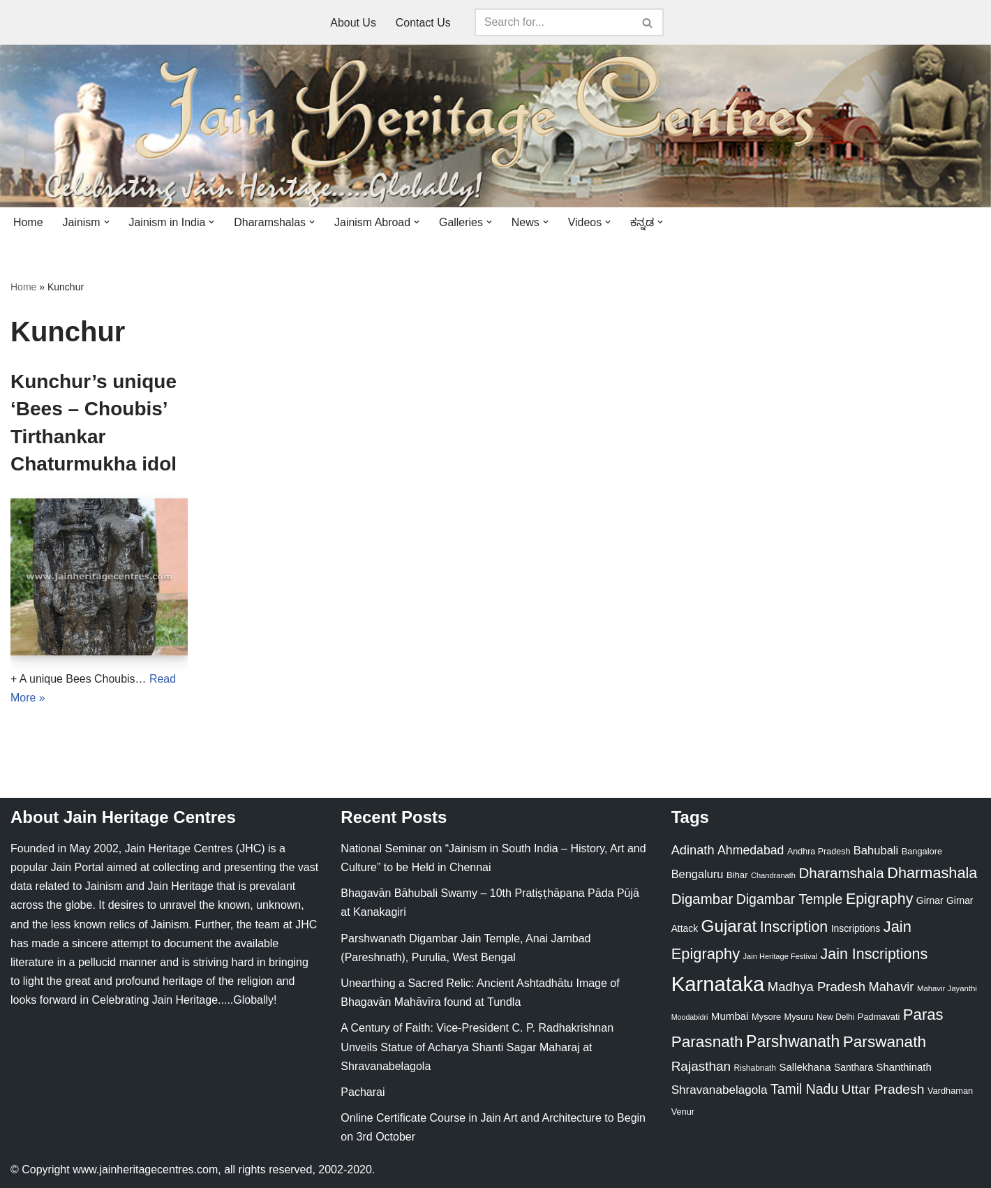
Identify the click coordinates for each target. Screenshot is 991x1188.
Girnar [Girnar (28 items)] (930, 900)
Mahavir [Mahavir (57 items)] (891, 987)
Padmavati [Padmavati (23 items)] (879, 1016)
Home (28, 222)
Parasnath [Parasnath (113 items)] (707, 1041)
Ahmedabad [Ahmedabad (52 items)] (750, 850)
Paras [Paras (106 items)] (923, 1014)
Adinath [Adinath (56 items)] (693, 849)
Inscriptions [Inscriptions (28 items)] (856, 929)
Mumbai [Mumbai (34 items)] (730, 1016)
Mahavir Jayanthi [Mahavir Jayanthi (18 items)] (947, 989)
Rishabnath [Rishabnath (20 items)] (755, 1068)
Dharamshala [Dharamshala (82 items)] (841, 873)
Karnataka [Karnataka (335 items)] (718, 984)
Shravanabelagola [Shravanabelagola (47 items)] (719, 1090)
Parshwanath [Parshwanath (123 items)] (793, 1041)
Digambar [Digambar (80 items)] (702, 899)
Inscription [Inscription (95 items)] (794, 927)
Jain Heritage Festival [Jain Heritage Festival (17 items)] (780, 956)
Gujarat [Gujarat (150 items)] (729, 926)
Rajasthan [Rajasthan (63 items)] (701, 1066)
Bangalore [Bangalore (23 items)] (922, 851)
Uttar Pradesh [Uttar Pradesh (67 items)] (883, 1090)
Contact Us (423, 23)
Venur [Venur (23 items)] (682, 1111)
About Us (353, 23)
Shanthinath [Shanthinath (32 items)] (904, 1067)
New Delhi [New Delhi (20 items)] (835, 1017)
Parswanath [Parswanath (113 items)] (884, 1041)
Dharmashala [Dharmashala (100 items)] (932, 873)
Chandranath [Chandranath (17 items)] (773, 875)
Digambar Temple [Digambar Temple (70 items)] (789, 899)
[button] (107, 222)
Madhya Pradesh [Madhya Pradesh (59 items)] (816, 987)
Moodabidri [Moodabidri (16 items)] (689, 1017)
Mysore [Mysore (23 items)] (766, 1016)
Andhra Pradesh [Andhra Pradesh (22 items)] (818, 851)
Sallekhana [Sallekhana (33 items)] (804, 1067)
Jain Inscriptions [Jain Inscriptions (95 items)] (874, 954)
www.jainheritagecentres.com (145, 1170)
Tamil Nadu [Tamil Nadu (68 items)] (804, 1089)
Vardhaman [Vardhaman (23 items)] (950, 1091)
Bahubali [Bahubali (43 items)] (876, 850)
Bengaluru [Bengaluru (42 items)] (697, 874)
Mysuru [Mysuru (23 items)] (799, 1016)
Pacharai (363, 1092)
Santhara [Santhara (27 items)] (853, 1067)
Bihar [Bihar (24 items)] (737, 875)
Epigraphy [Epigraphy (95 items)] (879, 899)
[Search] (553, 22)
